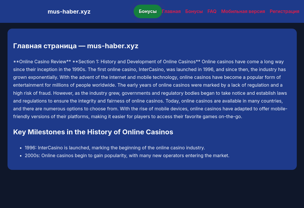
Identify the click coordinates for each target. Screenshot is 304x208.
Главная (171, 11)
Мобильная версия (243, 11)
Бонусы (148, 11)
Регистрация (284, 11)
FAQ (211, 11)
